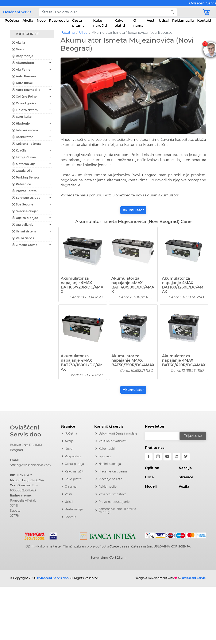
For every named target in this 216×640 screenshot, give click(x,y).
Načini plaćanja (110, 463)
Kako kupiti (107, 448)
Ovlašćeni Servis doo (25, 431)
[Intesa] (108, 535)
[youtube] (167, 456)
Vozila (184, 486)
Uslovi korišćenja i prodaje (118, 433)
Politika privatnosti (113, 441)
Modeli (151, 486)
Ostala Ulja (22, 171)
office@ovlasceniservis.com (30, 465)
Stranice (186, 477)
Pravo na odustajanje (114, 501)
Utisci (164, 21)
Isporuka (105, 456)
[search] (172, 12)
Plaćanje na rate (110, 479)
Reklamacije (107, 486)
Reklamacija (183, 21)
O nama (138, 23)
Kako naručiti (100, 23)
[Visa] (51, 535)
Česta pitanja (78, 23)
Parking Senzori (26, 177)
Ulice (83, 33)
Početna (12, 21)
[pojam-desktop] (103, 12)
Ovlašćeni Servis (17, 12)
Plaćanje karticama (113, 471)
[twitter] (186, 456)
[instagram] (158, 456)
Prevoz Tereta (24, 191)
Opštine (152, 468)
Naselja (185, 468)
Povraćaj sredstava (112, 494)
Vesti (151, 21)
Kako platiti (120, 23)
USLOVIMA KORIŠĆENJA (172, 546)
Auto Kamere (24, 76)
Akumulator (133, 210)
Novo (41, 21)
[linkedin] (176, 456)
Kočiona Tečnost (26, 144)
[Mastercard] (35, 535)
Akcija (28, 21)
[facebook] (149, 456)
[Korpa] (207, 12)
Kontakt (204, 21)
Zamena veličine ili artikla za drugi (117, 510)
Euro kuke (22, 117)
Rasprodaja (59, 21)
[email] (165, 436)
